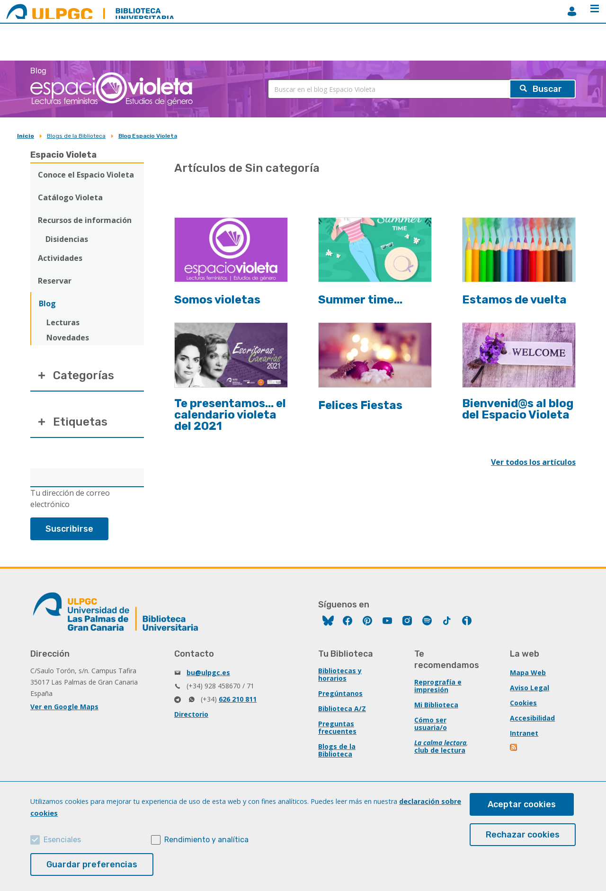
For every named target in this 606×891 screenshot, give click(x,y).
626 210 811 (238, 699)
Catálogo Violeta (70, 197)
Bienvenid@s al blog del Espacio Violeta (517, 409)
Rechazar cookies (523, 834)
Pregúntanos (340, 693)
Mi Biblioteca (436, 704)
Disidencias (66, 239)
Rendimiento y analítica (206, 839)
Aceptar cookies (522, 804)
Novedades (67, 337)
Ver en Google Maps (64, 706)
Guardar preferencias (91, 864)
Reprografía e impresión (438, 685)
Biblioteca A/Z (342, 708)
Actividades (60, 258)
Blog (47, 303)
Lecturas (63, 322)
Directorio (191, 714)
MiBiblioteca (572, 11)
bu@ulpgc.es (208, 672)
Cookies (523, 702)
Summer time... (360, 299)
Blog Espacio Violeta (147, 136)
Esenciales (62, 839)
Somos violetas (217, 299)
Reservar (54, 281)
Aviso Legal (529, 687)
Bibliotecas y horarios (340, 674)
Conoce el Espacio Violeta (86, 174)
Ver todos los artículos (533, 462)
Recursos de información (85, 220)
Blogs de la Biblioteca (76, 136)
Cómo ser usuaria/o (430, 723)
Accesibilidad (532, 717)
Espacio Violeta (63, 155)
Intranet (524, 733)
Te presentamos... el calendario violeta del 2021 (230, 415)
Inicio (25, 136)
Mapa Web (528, 672)
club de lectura (439, 750)
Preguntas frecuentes (337, 727)
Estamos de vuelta (514, 299)
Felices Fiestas (360, 405)
